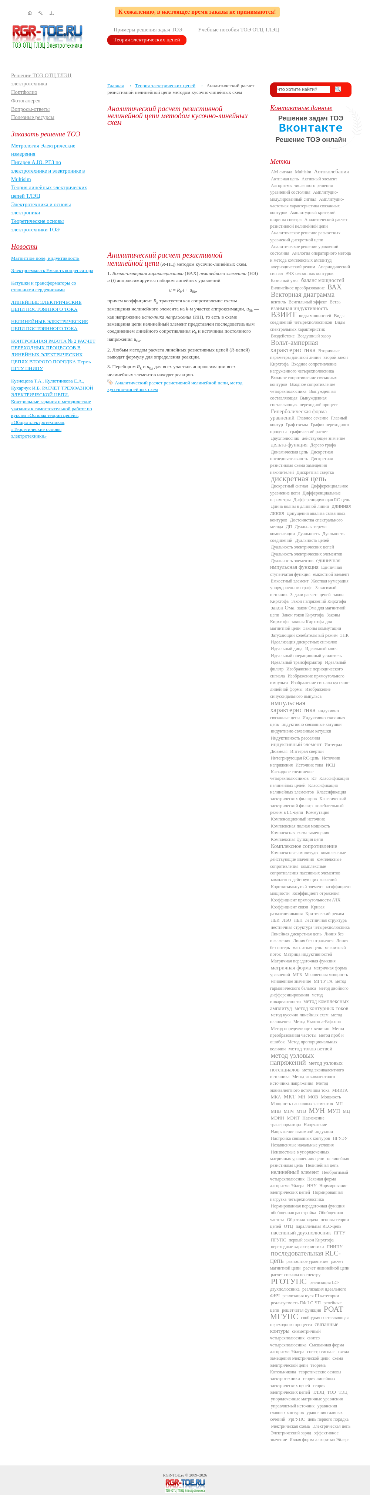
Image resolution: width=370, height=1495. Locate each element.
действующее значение (323, 438)
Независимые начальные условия (302, 1145)
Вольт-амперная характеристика (294, 346)
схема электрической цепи (306, 1361)
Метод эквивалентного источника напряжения (302, 1080)
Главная (115, 85)
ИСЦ (330, 765)
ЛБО (286, 920)
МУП (333, 1111)
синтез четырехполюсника (295, 1341)
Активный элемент (319, 178)
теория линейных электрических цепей (303, 1382)
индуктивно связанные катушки (312, 724)
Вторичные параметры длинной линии (305, 354)
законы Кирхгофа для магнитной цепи (301, 625)
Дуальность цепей (312, 540)
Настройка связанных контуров (300, 1138)
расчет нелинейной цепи (326, 1268)
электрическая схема (290, 1426)
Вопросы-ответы (30, 109)
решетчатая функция (301, 1310)
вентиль (278, 302)
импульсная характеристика (293, 706)
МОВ (313, 1097)
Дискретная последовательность (301, 455)
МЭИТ (293, 1118)
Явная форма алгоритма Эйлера (320, 1439)
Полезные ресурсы (32, 117)
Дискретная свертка (315, 472)
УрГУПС (296, 1419)
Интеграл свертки (307, 751)
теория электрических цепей (298, 1389)
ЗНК (344, 635)
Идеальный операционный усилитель (306, 655)
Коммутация (317, 812)
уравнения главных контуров (303, 1409)
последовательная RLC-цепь (305, 1256)
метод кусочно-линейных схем (300, 1014)
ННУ (312, 1185)
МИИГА (340, 1090)
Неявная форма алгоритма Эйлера (303, 1182)
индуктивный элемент (296, 744)
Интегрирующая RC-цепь (295, 758)
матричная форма (291, 968)
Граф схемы (297, 424)
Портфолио (24, 92)
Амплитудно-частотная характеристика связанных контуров (307, 206)
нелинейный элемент (295, 1172)
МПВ (276, 1111)
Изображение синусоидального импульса (300, 693)
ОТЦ (288, 1226)
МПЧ (289, 1111)
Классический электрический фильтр (308, 802)
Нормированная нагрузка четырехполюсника (306, 1196)
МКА (276, 1097)
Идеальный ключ (321, 648)
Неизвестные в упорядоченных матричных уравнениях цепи (299, 1155)
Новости (24, 246)
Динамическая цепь (289, 452)
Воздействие (283, 336)
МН (301, 1097)
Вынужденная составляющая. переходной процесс (304, 401)
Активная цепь (285, 178)
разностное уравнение (307, 1261)
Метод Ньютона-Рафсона (317, 1021)
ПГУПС (278, 1240)
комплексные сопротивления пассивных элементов (305, 870)
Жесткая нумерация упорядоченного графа (309, 584)
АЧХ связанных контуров (309, 273)
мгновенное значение (291, 981)
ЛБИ (275, 920)
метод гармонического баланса (308, 985)
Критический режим (325, 913)
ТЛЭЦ (318, 1392)
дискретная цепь (298, 478)
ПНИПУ (335, 1246)
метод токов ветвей (311, 1048)
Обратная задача (302, 1219)
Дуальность (308, 533)
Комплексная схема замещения (300, 832)
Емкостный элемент (290, 581)
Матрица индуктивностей (308, 954)
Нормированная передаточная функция (307, 1206)
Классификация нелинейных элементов (304, 789)
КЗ (313, 778)
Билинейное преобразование (298, 287)
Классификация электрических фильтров (308, 795)
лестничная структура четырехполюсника (310, 927)
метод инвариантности (296, 998)
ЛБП (298, 920)
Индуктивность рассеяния (295, 738)
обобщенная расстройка (293, 1212)
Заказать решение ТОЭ (45, 134)
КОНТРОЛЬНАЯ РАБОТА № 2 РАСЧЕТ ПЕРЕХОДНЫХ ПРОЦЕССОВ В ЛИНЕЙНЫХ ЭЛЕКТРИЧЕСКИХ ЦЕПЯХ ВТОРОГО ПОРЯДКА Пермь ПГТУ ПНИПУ (53, 354)
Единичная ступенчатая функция (306, 571)
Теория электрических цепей (147, 40)
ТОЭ (331, 1392)
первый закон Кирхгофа (311, 1240)
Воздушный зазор (314, 336)
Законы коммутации (322, 628)
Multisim (303, 171)
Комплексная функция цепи (297, 839)
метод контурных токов (321, 1008)
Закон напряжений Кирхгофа (319, 601)
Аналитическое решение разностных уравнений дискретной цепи (305, 236)
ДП (289, 526)
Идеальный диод (286, 648)
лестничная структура (326, 920)
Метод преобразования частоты (307, 1032)
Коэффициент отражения (316, 893)
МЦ (346, 1111)
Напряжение (315, 1124)
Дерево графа (323, 445)
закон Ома (283, 608)
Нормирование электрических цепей (308, 1189)
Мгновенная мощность (326, 974)
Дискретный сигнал (289, 486)
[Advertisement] (183, 189)
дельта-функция (289, 445)
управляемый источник (292, 1406)
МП (339, 1103)
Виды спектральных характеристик (307, 326)
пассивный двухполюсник (301, 1233)
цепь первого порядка (328, 1419)
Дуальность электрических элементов (306, 554)
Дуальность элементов (292, 560)
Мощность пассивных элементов (302, 1103)
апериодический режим (293, 266)
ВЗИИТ (283, 314)
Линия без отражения (313, 940)
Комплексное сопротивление (304, 846)
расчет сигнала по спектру (295, 1274)
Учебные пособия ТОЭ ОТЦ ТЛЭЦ (238, 30)
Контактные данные (301, 108)
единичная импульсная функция (305, 563)
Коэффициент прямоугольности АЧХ (305, 900)
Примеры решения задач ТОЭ (148, 30)
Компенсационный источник (298, 819)
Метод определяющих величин (300, 1028)
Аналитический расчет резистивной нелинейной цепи (171, 382)
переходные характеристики (297, 1246)
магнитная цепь (307, 947)
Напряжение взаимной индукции (302, 1131)
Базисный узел (285, 280)
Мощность (331, 1097)
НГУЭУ (340, 1138)
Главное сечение (312, 418)
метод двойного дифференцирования (309, 992)
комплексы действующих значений (304, 879)
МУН (317, 1110)
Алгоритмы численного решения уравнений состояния (301, 189)
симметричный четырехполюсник (295, 1335)
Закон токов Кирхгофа (303, 615)
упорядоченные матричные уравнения (307, 1398)
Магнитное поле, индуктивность (45, 258)
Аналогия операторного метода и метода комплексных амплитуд (310, 256)
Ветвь (335, 302)
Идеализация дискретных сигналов (304, 642)
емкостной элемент (331, 574)
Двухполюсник (285, 438)
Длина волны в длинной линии (300, 506)
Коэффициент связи (289, 907)
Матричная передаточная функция (303, 961)
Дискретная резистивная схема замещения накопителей (301, 465)
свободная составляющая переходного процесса (309, 1321)
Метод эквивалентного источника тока (299, 1087)
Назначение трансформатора (297, 1121)
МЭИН (277, 1118)
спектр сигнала (321, 1351)
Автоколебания (331, 171)
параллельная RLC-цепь (318, 1226)
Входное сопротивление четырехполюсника (302, 388)
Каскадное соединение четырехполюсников (292, 775)
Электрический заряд (291, 1432)
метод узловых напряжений (292, 1058)
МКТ (290, 1097)
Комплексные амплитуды (294, 852)
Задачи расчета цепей (310, 594)
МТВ (301, 1111)
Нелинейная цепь (322, 1165)
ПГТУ (339, 1233)
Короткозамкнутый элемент (297, 886)
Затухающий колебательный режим (304, 635)
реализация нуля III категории (310, 1295)
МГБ (297, 974)
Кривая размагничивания (297, 910)
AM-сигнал (281, 171)
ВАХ (334, 287)
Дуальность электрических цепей (302, 547)
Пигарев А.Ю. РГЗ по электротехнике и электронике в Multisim (48, 170)
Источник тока (309, 765)
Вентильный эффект (308, 302)
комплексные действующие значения (308, 856)
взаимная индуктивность (299, 308)
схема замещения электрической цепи (309, 1355)
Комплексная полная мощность (300, 826)
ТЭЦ (343, 1392)
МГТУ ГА (323, 981)
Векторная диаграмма (302, 294)
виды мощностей (315, 315)
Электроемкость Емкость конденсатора (52, 270)
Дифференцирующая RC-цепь (321, 499)
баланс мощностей (322, 280)
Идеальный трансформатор (296, 662)
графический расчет (309, 431)
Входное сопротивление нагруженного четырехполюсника (303, 367)
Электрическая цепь (332, 1426)
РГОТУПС (289, 1281)
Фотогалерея (25, 100)
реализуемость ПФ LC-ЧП (296, 1302)
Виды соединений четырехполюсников (307, 319)
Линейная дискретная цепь (296, 934)
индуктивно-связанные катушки (301, 731)
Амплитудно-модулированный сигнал (304, 195)
